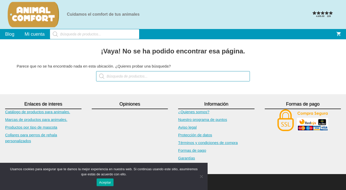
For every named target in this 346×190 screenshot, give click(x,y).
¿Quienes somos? (193, 112)
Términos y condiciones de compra (208, 142)
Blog (9, 34)
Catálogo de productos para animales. (37, 112)
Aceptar (105, 182)
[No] (201, 176)
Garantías (186, 158)
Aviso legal (187, 127)
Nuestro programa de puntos (202, 119)
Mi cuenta (35, 34)
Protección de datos (195, 135)
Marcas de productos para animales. (36, 119)
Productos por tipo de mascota (31, 127)
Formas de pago (192, 150)
